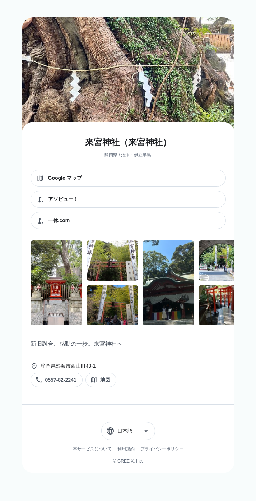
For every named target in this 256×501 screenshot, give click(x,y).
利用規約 (126, 448)
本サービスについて (92, 448)
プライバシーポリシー (161, 448)
